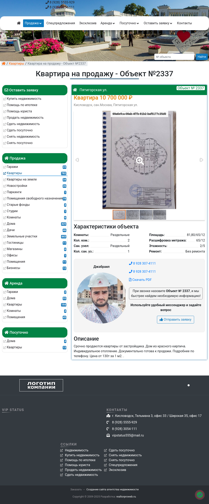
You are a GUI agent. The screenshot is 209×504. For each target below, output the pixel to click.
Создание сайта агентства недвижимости (112, 489)
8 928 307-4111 (142, 263)
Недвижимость (76, 450)
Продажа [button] (33, 23)
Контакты (184, 23)
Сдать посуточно (122, 450)
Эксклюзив (87, 23)
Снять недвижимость (125, 455)
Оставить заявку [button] (158, 23)
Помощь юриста (77, 465)
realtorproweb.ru (126, 496)
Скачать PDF (140, 280)
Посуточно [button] (130, 23)
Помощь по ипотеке (80, 460)
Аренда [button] (108, 23)
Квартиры (16, 63)
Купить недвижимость (82, 455)
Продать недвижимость (83, 470)
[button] (139, 158)
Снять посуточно (122, 460)
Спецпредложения (60, 23)
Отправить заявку (175, 319)
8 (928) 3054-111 (60, 7)
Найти (202, 56)
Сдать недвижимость (81, 475)
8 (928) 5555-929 (60, 2)
